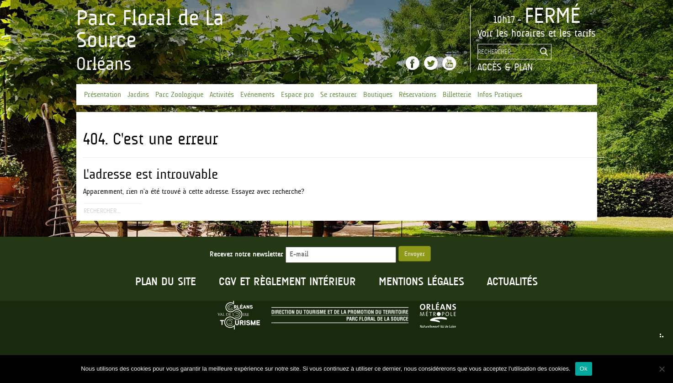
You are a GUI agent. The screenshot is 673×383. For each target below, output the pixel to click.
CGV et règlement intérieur (287, 282)
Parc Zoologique (179, 94)
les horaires (520, 33)
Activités (222, 94)
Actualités (512, 282)
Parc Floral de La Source (150, 28)
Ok (584, 368)
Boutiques (377, 94)
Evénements (257, 94)
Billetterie (457, 94)
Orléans (104, 63)
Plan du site (165, 282)
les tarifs (577, 33)
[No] (661, 368)
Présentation (102, 94)
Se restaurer (338, 94)
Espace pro (297, 94)
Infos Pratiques (499, 94)
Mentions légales (421, 282)
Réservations (417, 94)
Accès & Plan (505, 67)
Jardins (138, 94)
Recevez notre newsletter (303, 254)
